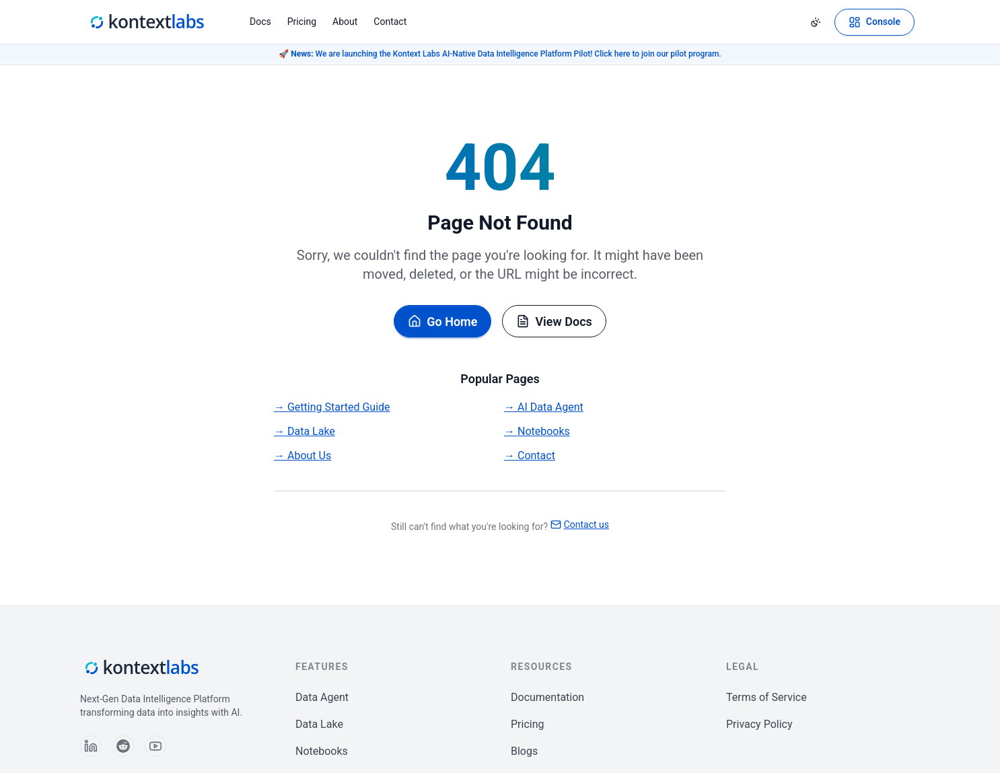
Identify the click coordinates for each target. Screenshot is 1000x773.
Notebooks (321, 751)
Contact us (579, 524)
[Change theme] (815, 22)
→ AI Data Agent (543, 407)
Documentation (547, 697)
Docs (260, 21)
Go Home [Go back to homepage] (442, 321)
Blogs (524, 751)
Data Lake (319, 724)
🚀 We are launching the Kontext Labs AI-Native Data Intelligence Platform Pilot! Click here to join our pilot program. (500, 54)
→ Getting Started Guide (332, 407)
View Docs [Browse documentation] (554, 321)
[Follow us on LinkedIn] (91, 746)
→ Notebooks (537, 431)
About (344, 21)
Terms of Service (766, 697)
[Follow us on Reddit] (123, 746)
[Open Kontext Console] (874, 22)
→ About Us (302, 455)
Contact (389, 21)
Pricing (301, 21)
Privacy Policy (759, 724)
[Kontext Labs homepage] (146, 22)
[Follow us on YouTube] (155, 746)
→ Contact (529, 455)
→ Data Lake (304, 431)
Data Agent (322, 697)
